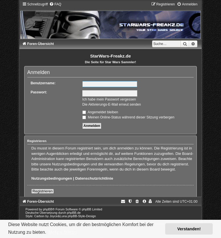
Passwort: (39, 92)
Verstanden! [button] (189, 229)
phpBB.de (74, 212)
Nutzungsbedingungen (51, 178)
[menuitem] (55, 4)
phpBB (47, 209)
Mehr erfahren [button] (62, 232)
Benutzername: (43, 83)
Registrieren (42, 191)
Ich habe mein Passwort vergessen (109, 99)
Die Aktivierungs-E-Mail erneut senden (111, 104)
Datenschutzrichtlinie (94, 178)
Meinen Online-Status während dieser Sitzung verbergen (128, 117)
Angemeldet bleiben (100, 112)
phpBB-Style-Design (82, 216)
